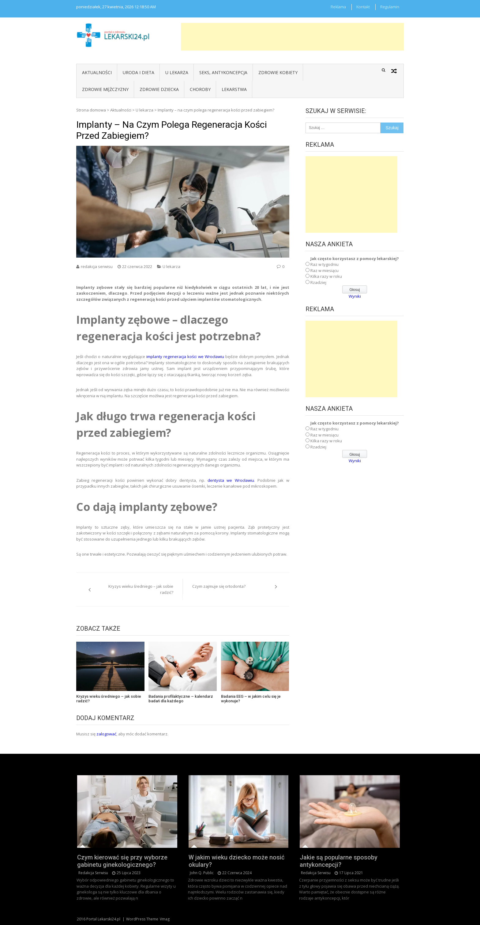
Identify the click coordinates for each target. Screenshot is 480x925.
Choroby (200, 89)
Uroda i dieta (138, 72)
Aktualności (97, 72)
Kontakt (363, 6)
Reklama (338, 6)
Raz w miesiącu (324, 270)
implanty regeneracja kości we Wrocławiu (185, 356)
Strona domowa (91, 110)
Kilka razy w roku (326, 276)
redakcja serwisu (97, 266)
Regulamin (389, 6)
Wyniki (355, 296)
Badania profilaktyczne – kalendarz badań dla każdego (180, 699)
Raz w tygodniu (324, 264)
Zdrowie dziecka (159, 89)
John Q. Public (202, 872)
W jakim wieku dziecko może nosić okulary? (236, 861)
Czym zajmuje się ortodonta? (219, 586)
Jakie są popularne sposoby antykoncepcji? (338, 861)
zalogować (106, 734)
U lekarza (176, 72)
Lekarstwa (234, 89)
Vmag (165, 919)
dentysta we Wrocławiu (231, 480)
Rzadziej (318, 282)
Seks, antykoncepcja (223, 72)
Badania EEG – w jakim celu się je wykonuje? (251, 699)
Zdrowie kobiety (278, 72)
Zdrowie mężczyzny (105, 89)
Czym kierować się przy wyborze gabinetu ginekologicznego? (122, 861)
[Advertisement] (292, 37)
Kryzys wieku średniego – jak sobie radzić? (140, 589)
